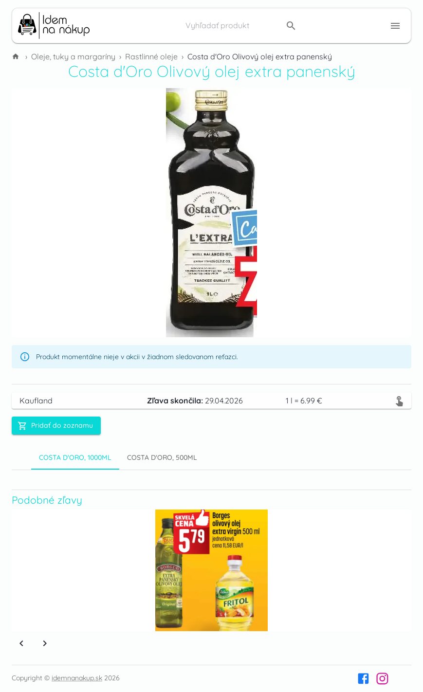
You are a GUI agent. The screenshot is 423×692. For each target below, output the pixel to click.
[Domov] (16, 56)
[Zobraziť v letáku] (399, 400)
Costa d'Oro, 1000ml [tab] (75, 457)
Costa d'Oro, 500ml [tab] (162, 457)
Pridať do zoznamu (55, 426)
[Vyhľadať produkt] (232, 26)
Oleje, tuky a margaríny (73, 56)
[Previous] (21, 643)
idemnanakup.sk (77, 678)
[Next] (45, 643)
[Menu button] (395, 26)
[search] (291, 25)
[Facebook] (363, 678)
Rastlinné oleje (151, 56)
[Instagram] (382, 678)
